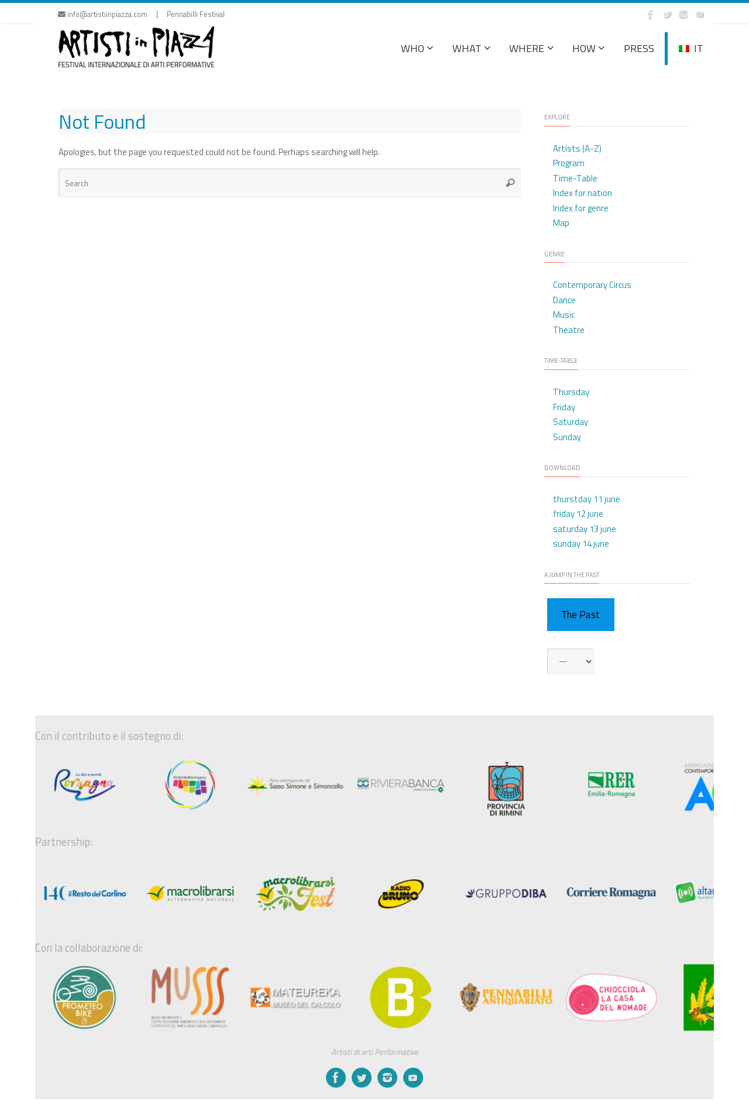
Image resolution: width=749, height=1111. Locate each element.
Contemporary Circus (592, 285)
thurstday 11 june (586, 499)
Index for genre (581, 208)
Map (561, 222)
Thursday (571, 392)
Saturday (570, 421)
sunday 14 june (581, 543)
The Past (580, 614)
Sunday (567, 437)
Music (564, 314)
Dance (564, 300)
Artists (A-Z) (577, 148)
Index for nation (582, 193)
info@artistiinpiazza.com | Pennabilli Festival (141, 14)
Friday (564, 407)
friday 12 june (578, 513)
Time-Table (575, 178)
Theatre (569, 330)
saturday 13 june (584, 529)
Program (569, 163)
